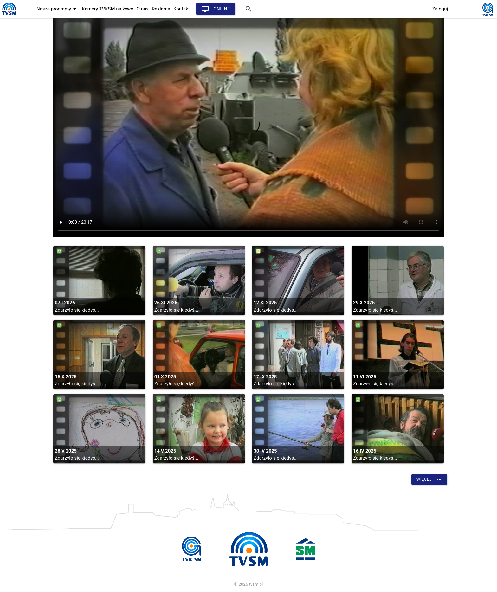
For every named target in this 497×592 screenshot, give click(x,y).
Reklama (161, 9)
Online (215, 9)
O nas (143, 9)
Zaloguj (440, 9)
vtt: (248, 127)
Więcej (429, 479)
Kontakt (181, 9)
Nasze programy (57, 9)
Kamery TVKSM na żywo (107, 9)
